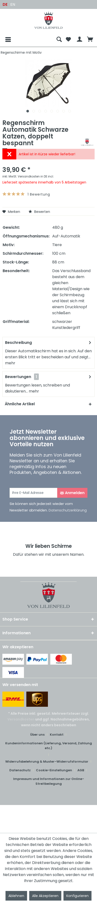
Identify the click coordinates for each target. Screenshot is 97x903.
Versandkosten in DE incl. (36, 176)
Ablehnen (16, 895)
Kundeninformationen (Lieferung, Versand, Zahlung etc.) (48, 745)
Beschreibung (18, 342)
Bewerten (39, 211)
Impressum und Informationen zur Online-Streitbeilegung (48, 781)
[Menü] (4, 39)
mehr (10, 363)
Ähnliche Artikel (20, 404)
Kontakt (56, 734)
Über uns (37, 734)
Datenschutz (20, 770)
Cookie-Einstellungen (54, 770)
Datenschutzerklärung (68, 510)
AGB (80, 770)
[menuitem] (28, 39)
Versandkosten (20, 719)
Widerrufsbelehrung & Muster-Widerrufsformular (46, 761)
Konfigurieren (77, 895)
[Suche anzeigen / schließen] (59, 39)
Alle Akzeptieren (45, 895)
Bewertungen (18, 377)
